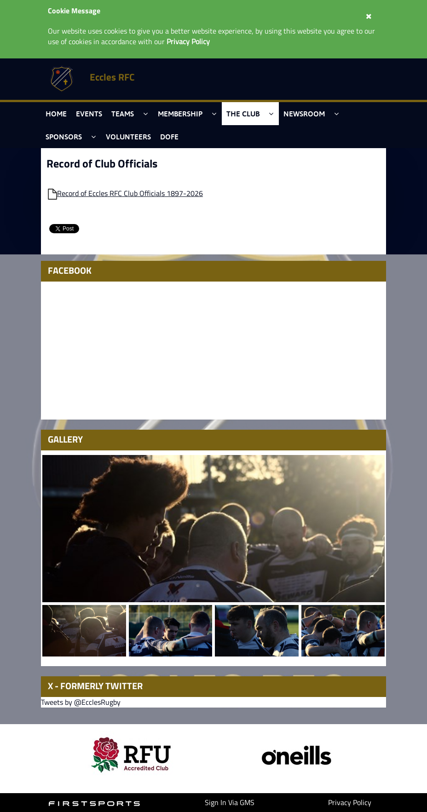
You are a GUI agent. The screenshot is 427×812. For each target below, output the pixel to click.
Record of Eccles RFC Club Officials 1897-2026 (130, 193)
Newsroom (304, 113)
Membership (180, 113)
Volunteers (128, 136)
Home (56, 113)
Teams (122, 113)
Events (89, 113)
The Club (243, 113)
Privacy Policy (349, 802)
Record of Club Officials (101, 163)
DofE (169, 136)
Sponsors (64, 136)
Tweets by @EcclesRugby (81, 702)
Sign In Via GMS (229, 802)
